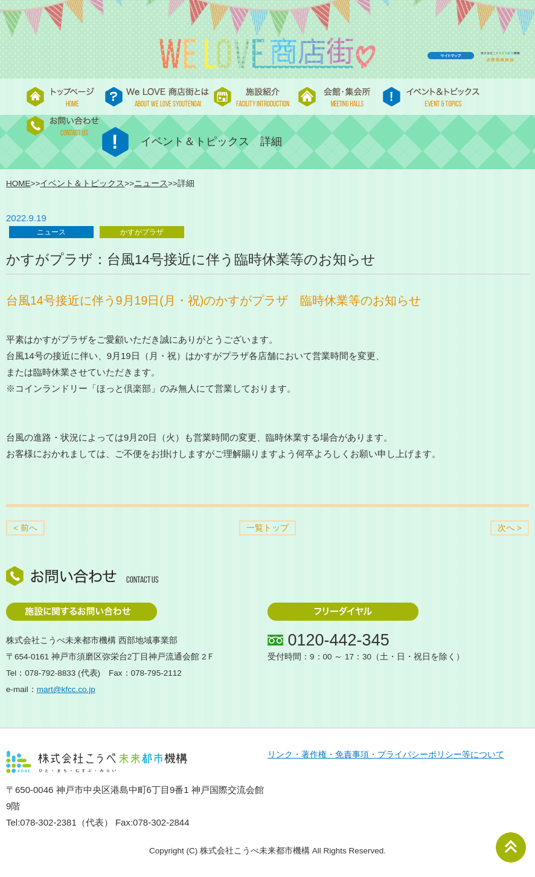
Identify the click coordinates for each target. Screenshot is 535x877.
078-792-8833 (50, 673)
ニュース (151, 183)
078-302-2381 (48, 822)
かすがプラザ (142, 232)
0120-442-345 (338, 640)
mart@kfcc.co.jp (66, 689)
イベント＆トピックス (82, 183)
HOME (18, 183)
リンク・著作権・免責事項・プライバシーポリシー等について (386, 754)
